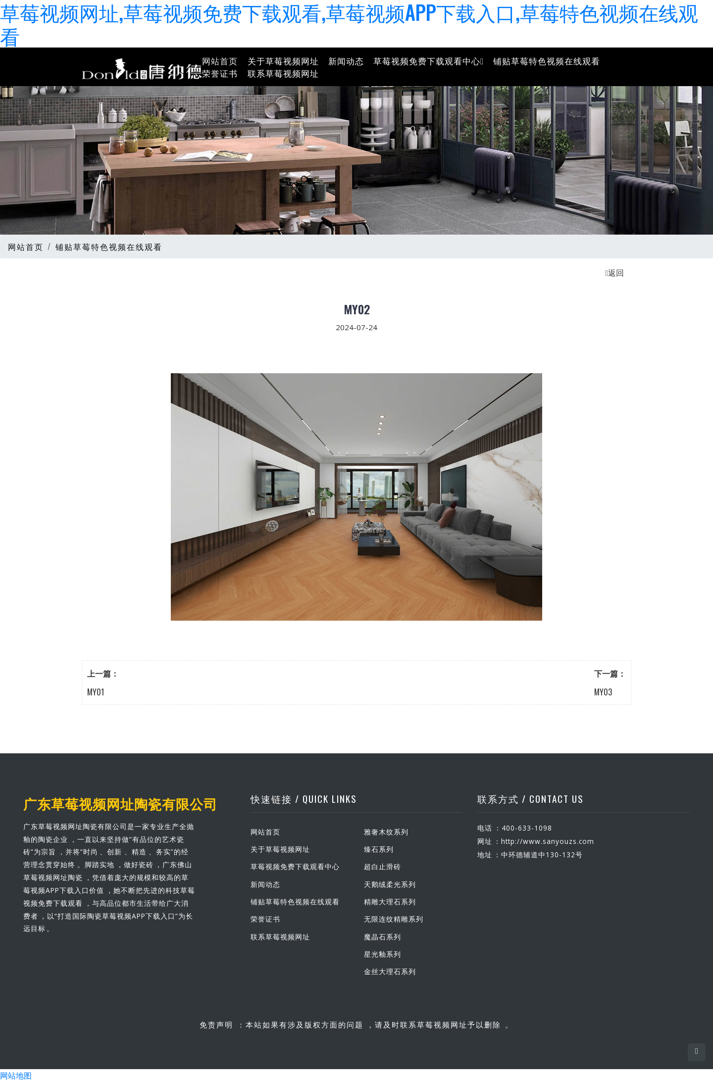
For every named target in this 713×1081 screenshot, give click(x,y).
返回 (614, 272)
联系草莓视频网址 (283, 73)
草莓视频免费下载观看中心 (428, 60)
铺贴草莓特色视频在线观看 (546, 60)
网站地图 (16, 1075)
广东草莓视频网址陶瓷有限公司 (116, 803)
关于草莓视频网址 (283, 60)
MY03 (603, 692)
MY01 (95, 692)
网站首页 (220, 60)
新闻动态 (346, 60)
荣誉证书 (220, 73)
